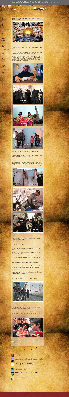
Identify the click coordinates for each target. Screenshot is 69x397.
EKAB (2, 79)
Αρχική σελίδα (27, 347)
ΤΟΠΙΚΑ (3, 72)
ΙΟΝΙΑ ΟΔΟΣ (3, 40)
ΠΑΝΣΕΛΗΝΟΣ (4, 61)
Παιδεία (3, 60)
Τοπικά (2, 73)
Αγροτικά (3, 18)
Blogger (43, 395)
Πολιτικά (3, 64)
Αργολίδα (3, 24)
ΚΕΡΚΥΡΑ (3, 46)
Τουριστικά (3, 74)
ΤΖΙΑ (2, 71)
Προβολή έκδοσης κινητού (27, 349)
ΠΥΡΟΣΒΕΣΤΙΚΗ (4, 66)
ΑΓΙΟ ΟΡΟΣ (3, 17)
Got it (57, 2)
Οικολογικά (3, 59)
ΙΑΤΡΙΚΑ (3, 39)
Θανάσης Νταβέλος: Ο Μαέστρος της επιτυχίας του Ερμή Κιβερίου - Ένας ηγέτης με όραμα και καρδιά (28, 358)
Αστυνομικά (3, 31)
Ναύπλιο (3, 54)
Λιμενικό (3, 52)
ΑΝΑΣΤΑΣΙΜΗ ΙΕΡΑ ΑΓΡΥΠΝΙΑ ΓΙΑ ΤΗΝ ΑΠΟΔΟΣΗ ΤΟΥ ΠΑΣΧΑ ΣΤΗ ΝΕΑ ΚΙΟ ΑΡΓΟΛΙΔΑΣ (27, 372)
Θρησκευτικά (3, 38)
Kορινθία (3, 80)
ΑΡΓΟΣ (3, 25)
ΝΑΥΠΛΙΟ (3, 53)
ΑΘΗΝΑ (3, 19)
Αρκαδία (3, 26)
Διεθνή (15, 344)
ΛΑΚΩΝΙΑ (3, 51)
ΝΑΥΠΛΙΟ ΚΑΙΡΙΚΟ (4, 57)
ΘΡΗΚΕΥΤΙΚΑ (18, 344)
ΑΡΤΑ (2, 27)
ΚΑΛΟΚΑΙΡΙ (3, 44)
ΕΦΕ (2, 34)
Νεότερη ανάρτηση (14, 347)
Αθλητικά (3, 20)
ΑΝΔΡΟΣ (3, 21)
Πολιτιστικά (3, 65)
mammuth (38, 395)
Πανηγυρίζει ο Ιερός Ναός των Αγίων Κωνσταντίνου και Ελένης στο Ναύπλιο (25, 363)
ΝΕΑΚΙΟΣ (3, 58)
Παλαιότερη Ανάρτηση (40, 347)
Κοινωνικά (3, 47)
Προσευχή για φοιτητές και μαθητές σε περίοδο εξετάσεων (22, 354)
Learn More (53, 2)
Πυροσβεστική (3, 67)
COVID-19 (3, 78)
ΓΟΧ (2, 32)
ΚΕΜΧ (2, 45)
